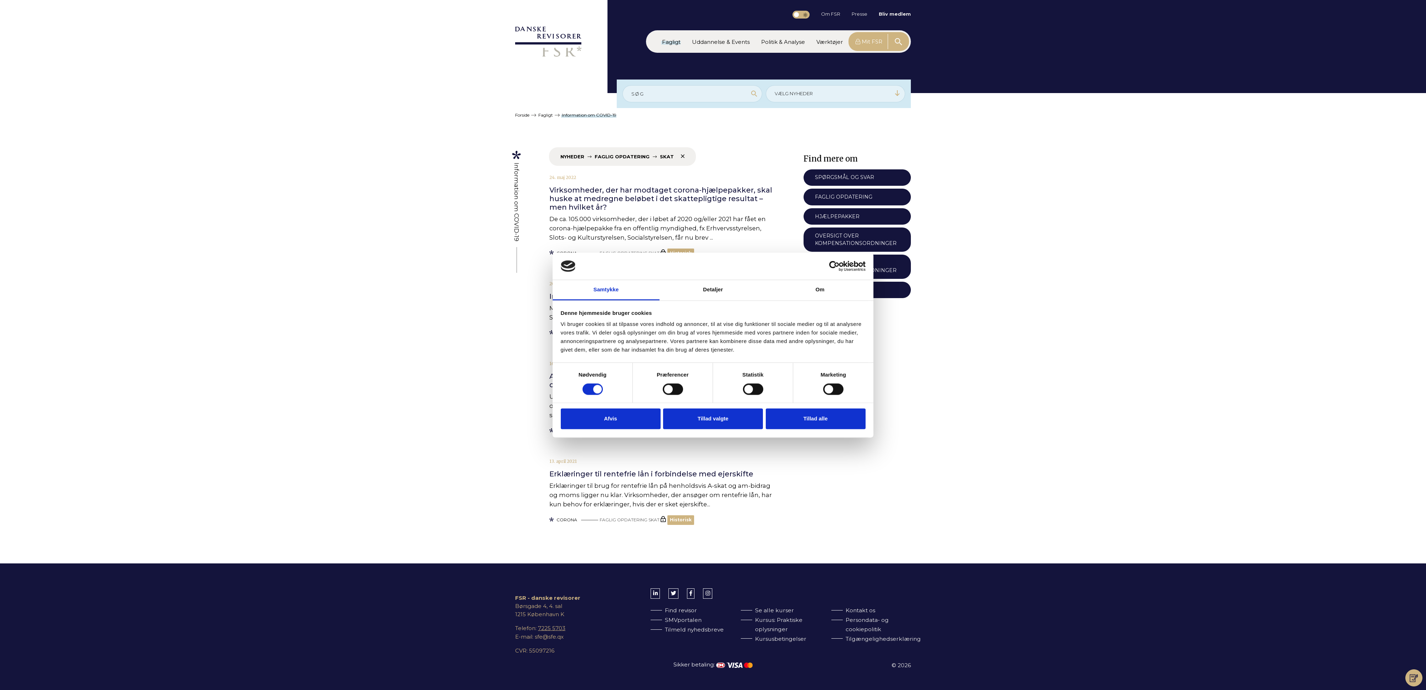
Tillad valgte (713, 419)
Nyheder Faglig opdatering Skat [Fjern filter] (622, 156)
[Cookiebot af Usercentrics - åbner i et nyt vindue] (834, 266)
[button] (671, 41)
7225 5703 (551, 628)
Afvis (610, 419)
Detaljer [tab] (713, 290)
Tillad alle (815, 419)
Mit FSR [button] (869, 41)
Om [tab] (819, 290)
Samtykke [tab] (606, 290)
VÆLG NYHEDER (838, 93)
